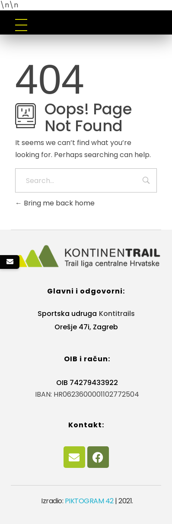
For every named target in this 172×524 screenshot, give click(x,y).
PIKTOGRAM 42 (89, 501)
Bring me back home (55, 203)
